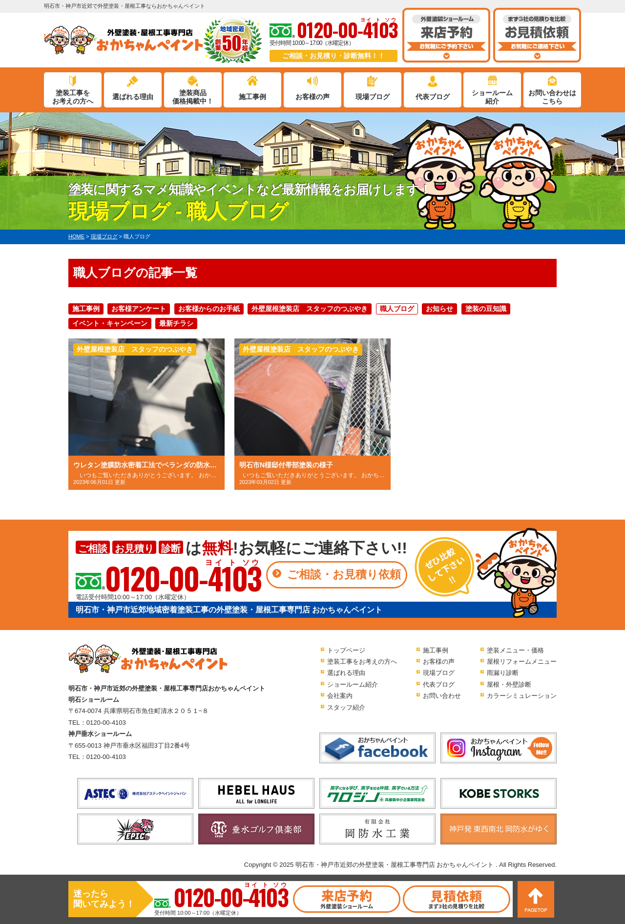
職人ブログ (397, 309)
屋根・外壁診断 (509, 684)
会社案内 (340, 695)
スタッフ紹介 (346, 707)
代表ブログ (433, 97)
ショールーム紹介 (492, 97)
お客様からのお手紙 (209, 309)
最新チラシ (176, 323)
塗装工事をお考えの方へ (72, 97)
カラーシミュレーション (522, 695)
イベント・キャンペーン (109, 323)
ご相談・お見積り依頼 (344, 574)
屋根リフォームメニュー (522, 661)
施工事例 (252, 97)
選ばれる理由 (132, 97)
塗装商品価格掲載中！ (192, 97)
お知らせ (439, 309)
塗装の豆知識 (485, 309)
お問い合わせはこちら (552, 97)
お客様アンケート (138, 309)
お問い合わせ (442, 695)
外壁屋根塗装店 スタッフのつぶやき (309, 309)
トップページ (346, 650)
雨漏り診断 (503, 672)
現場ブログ (372, 97)
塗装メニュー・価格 (515, 650)
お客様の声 (312, 97)
